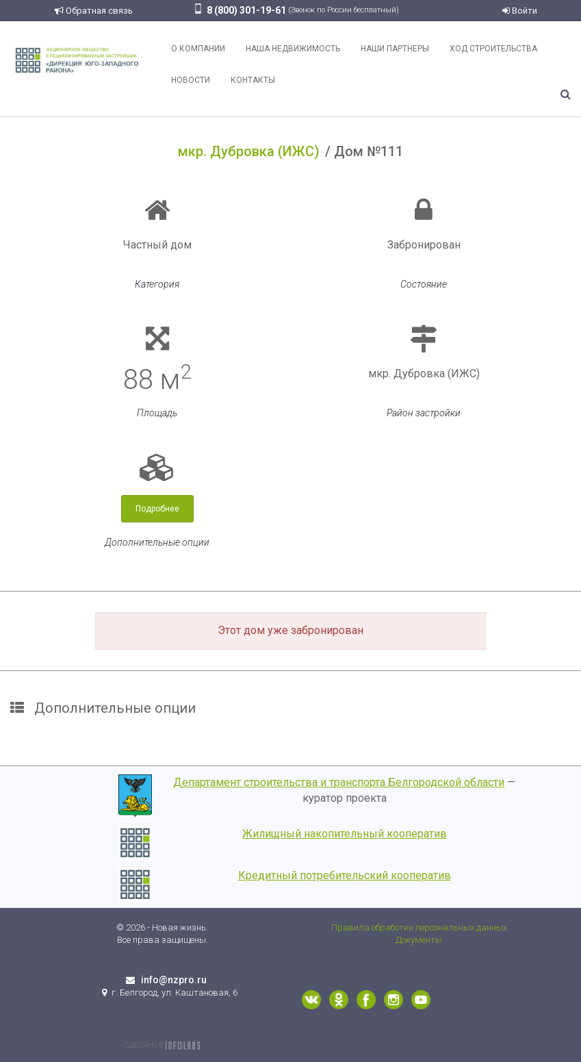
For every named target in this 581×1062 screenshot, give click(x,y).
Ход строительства (493, 48)
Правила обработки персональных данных (419, 927)
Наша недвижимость (293, 48)
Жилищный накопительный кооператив (344, 833)
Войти (519, 10)
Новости (190, 80)
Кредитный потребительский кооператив (344, 875)
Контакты (253, 80)
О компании (198, 48)
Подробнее (157, 509)
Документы (419, 940)
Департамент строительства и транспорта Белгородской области (338, 782)
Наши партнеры (395, 48)
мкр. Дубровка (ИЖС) (249, 151)
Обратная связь (94, 10)
